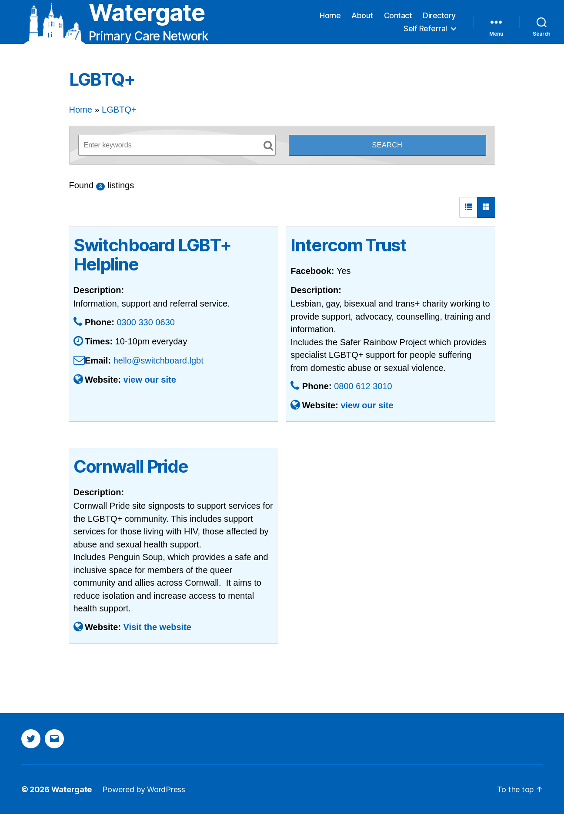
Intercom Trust (348, 245)
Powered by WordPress (143, 789)
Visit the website (157, 627)
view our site (149, 379)
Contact (398, 15)
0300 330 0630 (145, 322)
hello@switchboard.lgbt (158, 360)
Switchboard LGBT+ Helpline (152, 254)
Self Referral (425, 28)
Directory (439, 15)
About (362, 15)
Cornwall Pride (130, 466)
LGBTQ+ (119, 109)
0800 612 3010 (363, 386)
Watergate (147, 12)
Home (330, 15)
